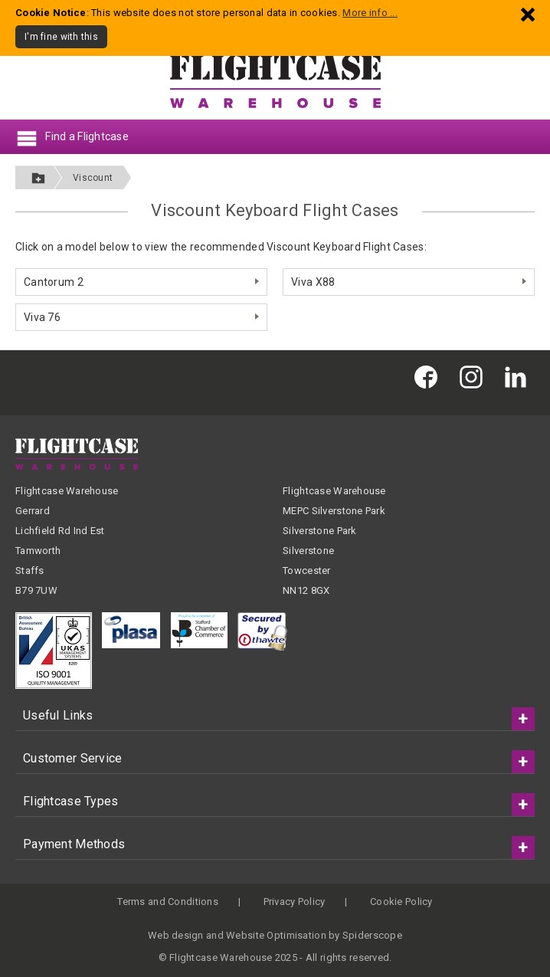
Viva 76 (42, 317)
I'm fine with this (61, 36)
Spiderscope (372, 935)
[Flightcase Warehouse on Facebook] (429, 376)
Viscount (93, 177)
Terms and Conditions (167, 901)
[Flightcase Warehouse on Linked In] (519, 376)
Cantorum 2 (53, 282)
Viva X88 (313, 282)
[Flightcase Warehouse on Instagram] (475, 376)
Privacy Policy (295, 901)
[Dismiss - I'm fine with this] (528, 14)
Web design (176, 935)
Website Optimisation (276, 935)
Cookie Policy (401, 901)
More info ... (370, 12)
